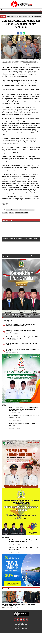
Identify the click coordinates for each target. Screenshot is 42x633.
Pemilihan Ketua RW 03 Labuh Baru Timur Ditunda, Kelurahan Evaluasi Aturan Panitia (21, 325)
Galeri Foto (4, 607)
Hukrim (21, 31)
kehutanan (31, 209)
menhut (15, 209)
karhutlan (11, 212)
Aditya (23, 630)
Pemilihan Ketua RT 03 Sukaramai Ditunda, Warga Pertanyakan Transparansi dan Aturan (20, 331)
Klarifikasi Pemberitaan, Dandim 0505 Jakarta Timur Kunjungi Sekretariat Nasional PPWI (24, 540)
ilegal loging (5, 212)
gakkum (25, 209)
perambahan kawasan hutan (21, 212)
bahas (20, 209)
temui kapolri (9, 209)
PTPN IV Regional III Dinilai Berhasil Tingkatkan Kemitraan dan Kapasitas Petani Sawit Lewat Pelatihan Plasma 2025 (23, 409)
